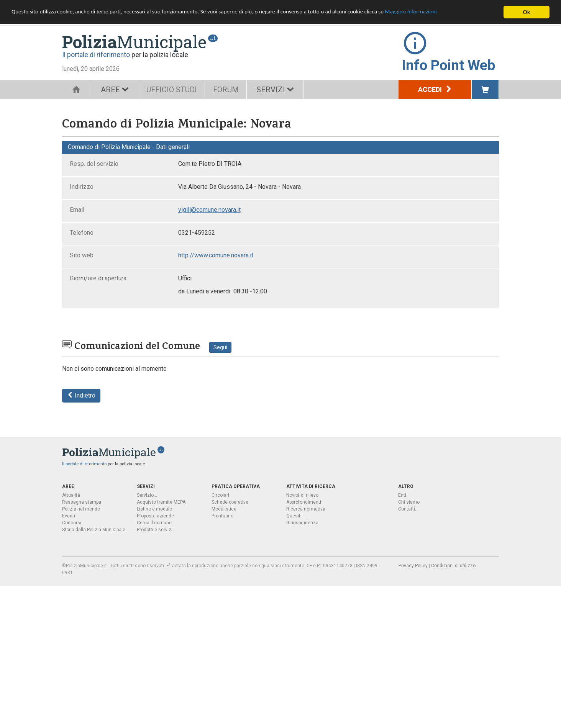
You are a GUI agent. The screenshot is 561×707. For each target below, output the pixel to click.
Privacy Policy (413, 565)
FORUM (232, 89)
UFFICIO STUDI (173, 89)
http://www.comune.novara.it (215, 255)
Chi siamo (409, 502)
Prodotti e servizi (154, 529)
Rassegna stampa (81, 502)
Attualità (71, 495)
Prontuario (222, 516)
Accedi (435, 89)
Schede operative (230, 502)
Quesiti (294, 516)
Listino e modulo (154, 509)
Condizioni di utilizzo (453, 565)
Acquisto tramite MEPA (161, 502)
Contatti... (408, 509)
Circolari (220, 495)
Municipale (134, 42)
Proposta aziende (155, 516)
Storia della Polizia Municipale (93, 529)
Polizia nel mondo (81, 509)
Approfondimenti (303, 502)
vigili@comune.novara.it (209, 209)
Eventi (68, 516)
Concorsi (71, 522)
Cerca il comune (154, 522)
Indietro (81, 395)
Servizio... (147, 495)
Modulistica (224, 509)
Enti (402, 495)
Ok (526, 12)
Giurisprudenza (302, 522)
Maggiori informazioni (460, 12)
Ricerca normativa (305, 509)
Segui (220, 347)
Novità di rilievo (302, 495)
